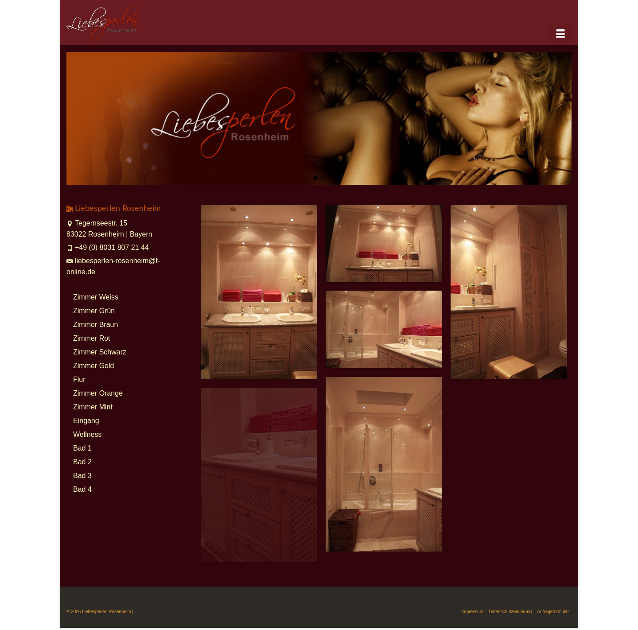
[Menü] (560, 34)
